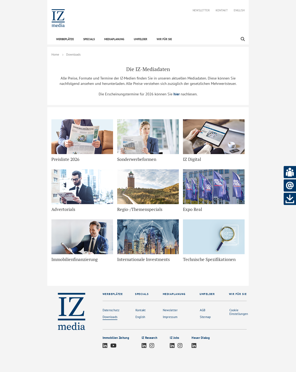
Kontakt (222, 10)
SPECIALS (89, 39)
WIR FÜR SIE (164, 39)
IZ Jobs (174, 338)
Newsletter (201, 10)
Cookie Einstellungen (238, 312)
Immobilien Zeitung (116, 338)
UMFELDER (140, 39)
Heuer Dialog (201, 338)
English (239, 10)
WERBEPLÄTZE (65, 39)
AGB (203, 310)
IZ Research (149, 338)
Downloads (110, 317)
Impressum (170, 317)
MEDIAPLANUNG (114, 39)
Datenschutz (111, 310)
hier (176, 94)
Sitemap (205, 317)
